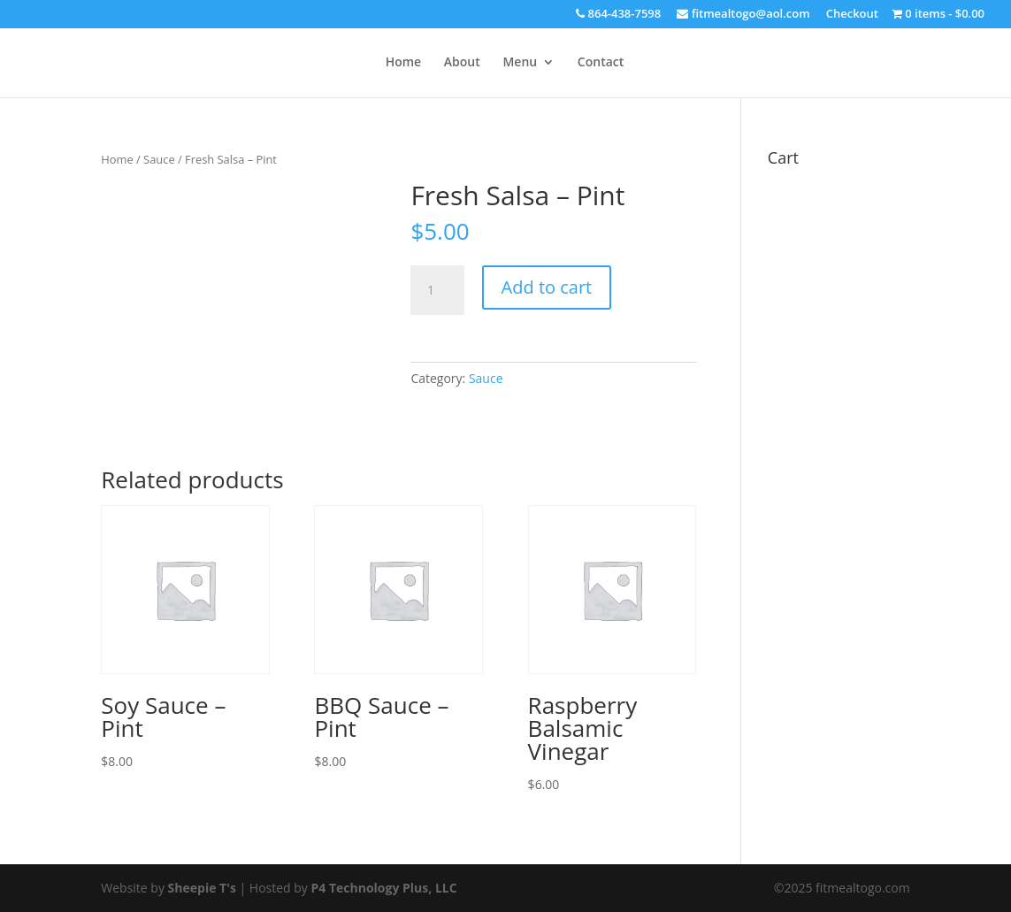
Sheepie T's (202, 887)
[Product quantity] (436, 290)
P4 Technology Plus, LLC (384, 887)
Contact (601, 63)
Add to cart (547, 287)
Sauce (159, 159)
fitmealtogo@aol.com (743, 14)
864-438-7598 (618, 14)
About (462, 63)
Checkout (852, 14)
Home (404, 63)
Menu (519, 63)
